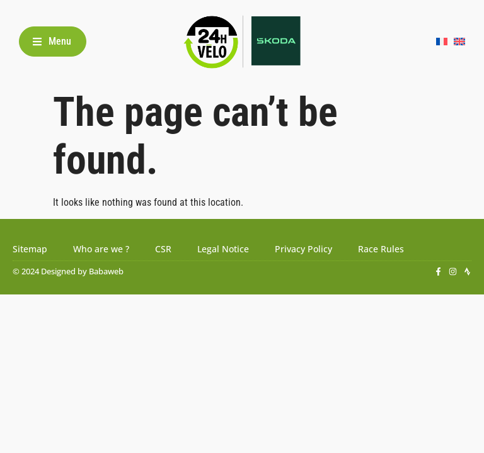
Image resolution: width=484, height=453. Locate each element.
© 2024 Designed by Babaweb (68, 271)
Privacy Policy (303, 249)
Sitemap (30, 249)
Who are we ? (101, 249)
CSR (163, 249)
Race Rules (381, 249)
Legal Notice (223, 249)
